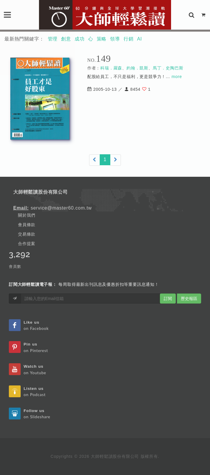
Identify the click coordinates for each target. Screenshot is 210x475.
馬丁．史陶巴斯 (168, 68)
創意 (66, 38)
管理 (53, 38)
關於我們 (26, 215)
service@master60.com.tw (61, 207)
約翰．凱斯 (137, 68)
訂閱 (168, 298)
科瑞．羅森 (111, 68)
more (177, 76)
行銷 (129, 38)
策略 (102, 38)
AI (139, 38)
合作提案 (26, 243)
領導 (115, 38)
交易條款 (26, 234)
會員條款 (26, 224)
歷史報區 (189, 298)
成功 (80, 38)
